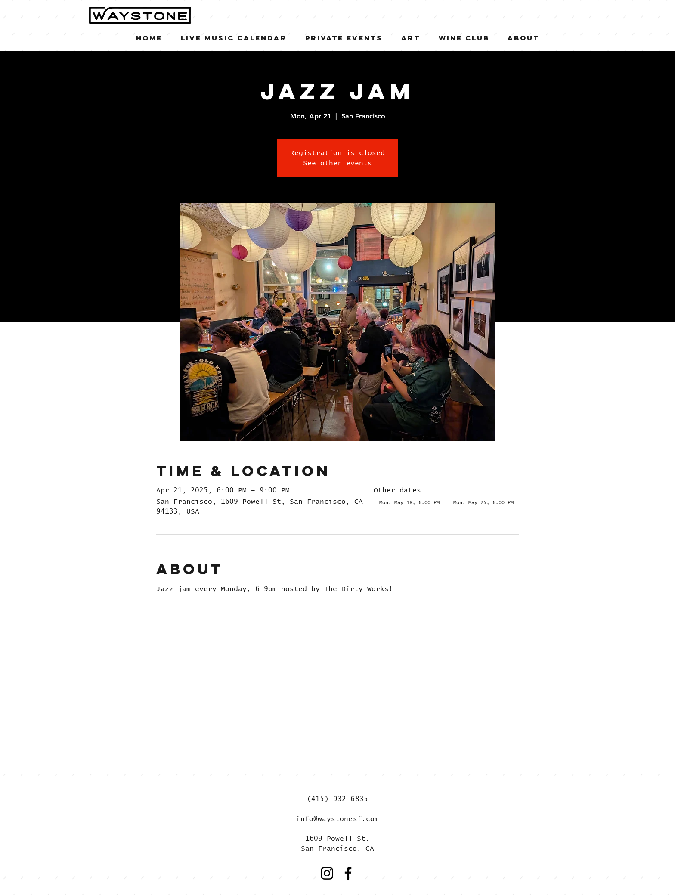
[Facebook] (348, 873)
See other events (337, 163)
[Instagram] (327, 873)
